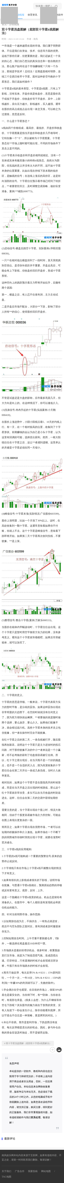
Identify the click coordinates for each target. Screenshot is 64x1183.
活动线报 (19, 14)
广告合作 (19, 1171)
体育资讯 (32, 14)
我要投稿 (33, 1171)
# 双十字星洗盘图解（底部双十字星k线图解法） (27, 1043)
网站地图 (46, 1171)
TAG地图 (6, 1176)
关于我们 (6, 1171)
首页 (4, 24)
